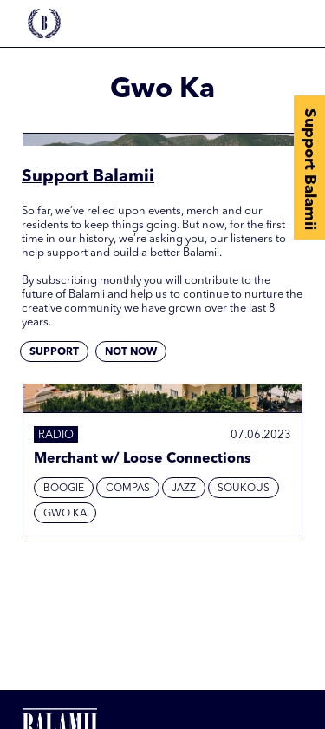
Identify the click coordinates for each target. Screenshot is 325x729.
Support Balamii (309, 169)
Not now (131, 352)
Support (54, 352)
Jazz (184, 488)
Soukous (244, 488)
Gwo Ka (65, 514)
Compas (128, 488)
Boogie (63, 488)
